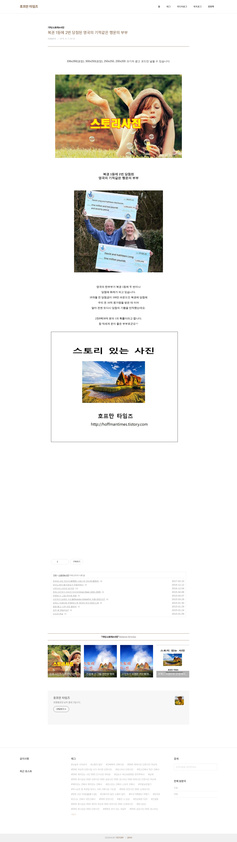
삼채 (151, 774)
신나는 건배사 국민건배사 (83, 799)
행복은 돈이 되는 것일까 (115, 809)
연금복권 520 (141, 799)
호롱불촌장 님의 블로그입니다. (67, 702)
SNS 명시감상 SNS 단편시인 (85, 809)
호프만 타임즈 (29, 7)
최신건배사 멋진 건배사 (148, 769)
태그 (169, 6)
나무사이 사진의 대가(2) (63, 588)
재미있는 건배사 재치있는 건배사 (87, 784)
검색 (214, 767)
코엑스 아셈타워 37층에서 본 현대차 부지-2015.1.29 (76, 603)
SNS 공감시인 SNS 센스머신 (144, 809)
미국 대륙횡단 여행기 (139, 794)
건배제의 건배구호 (115, 764)
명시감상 (142, 804)
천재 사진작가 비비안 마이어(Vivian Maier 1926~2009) (77, 592)
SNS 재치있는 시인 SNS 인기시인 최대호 (91, 774)
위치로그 (197, 6)
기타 (55, 575)
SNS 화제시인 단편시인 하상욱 (143, 764)
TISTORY (120, 838)
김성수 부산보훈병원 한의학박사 (130, 774)
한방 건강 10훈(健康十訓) (84, 794)
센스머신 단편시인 (125, 769)
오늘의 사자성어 (79, 764)
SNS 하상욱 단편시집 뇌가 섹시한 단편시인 (92, 769)
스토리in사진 (63, 575)
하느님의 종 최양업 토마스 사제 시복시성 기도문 (94, 789)
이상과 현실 (58, 614)
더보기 (73, 814)
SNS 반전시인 (107, 799)
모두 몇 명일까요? (61, 610)
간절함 (155, 799)
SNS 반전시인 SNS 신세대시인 (135, 789)
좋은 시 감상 (124, 799)
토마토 (157, 794)
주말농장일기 (145, 784)
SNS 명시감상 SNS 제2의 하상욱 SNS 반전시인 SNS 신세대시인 (102, 804)
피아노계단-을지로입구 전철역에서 (68, 585)
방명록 (211, 6)
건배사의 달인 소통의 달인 (113, 794)
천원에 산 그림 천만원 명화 (65, 596)
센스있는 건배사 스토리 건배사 (121, 784)
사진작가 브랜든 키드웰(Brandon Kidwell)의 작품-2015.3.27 (79, 599)
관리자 (129, 838)
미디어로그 (182, 6)
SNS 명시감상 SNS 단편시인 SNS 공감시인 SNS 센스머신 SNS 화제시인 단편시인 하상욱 (114, 779)
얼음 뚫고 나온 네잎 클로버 (65, 606)
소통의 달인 (97, 764)
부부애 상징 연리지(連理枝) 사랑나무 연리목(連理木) (76, 581)
